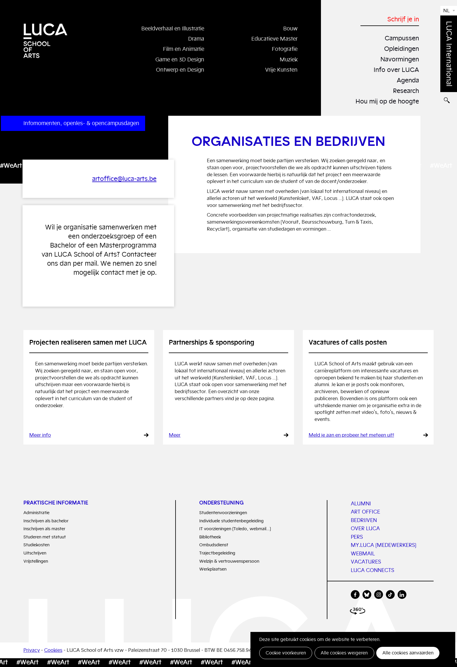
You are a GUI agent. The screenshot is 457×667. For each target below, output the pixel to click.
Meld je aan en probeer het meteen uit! (351, 435)
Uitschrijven (34, 553)
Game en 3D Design (178, 59)
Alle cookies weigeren (343, 653)
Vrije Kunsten (280, 70)
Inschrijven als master (44, 529)
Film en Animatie (182, 49)
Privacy (31, 650)
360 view (358, 612)
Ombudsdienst (213, 545)
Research (405, 90)
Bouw (290, 28)
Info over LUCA (395, 69)
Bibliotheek (210, 537)
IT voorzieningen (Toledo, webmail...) (235, 529)
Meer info (40, 435)
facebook (355, 594)
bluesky (366, 594)
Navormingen (398, 58)
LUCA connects (372, 570)
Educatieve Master (273, 38)
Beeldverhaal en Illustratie (170, 28)
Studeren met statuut (44, 537)
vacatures (366, 562)
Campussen (401, 38)
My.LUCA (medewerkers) (383, 545)
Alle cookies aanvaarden (407, 653)
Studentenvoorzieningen (223, 513)
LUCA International (449, 54)
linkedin (402, 594)
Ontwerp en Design (178, 70)
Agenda (407, 79)
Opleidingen (400, 48)
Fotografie (284, 49)
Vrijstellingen (35, 561)
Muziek (288, 59)
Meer (175, 435)
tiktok (390, 594)
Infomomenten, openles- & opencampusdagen (81, 123)
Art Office (365, 512)
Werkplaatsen (212, 569)
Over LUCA (365, 528)
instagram (378, 594)
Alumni (361, 503)
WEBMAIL (363, 553)
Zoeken (448, 104)
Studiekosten (36, 545)
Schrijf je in (402, 19)
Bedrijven (364, 520)
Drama (195, 38)
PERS (357, 536)
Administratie (36, 513)
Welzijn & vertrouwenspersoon (229, 561)
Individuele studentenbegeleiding (231, 521)
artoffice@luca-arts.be (122, 178)
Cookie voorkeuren (285, 653)
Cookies (53, 650)
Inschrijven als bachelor (45, 521)
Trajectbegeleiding (217, 553)
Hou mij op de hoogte (386, 100)
